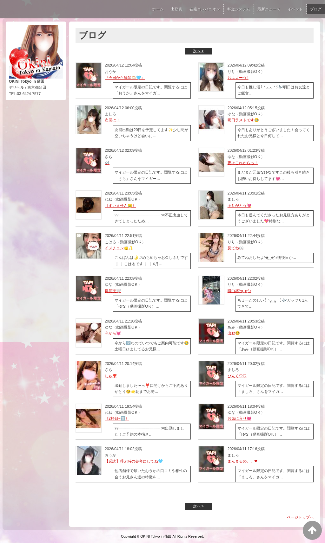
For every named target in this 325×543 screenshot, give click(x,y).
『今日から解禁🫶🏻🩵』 (125, 77)
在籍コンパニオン (204, 9)
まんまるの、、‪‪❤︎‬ (242, 461)
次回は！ (112, 120)
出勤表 (176, 9)
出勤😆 (234, 333)
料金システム (238, 9)
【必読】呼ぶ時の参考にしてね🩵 (134, 461)
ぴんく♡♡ (237, 376)
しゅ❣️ (111, 376)
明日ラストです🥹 (243, 120)
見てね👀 (236, 248)
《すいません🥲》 (120, 205)
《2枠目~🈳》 (117, 418)
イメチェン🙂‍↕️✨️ (119, 248)
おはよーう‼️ (238, 77)
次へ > (198, 51)
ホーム (157, 9)
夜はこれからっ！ (243, 163)
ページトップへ (300, 517)
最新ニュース (268, 9)
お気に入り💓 (239, 418)
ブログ (316, 9)
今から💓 (113, 333)
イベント (295, 9)
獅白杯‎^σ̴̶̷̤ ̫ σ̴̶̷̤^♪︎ (239, 291)
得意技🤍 (113, 291)
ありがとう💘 (239, 205)
